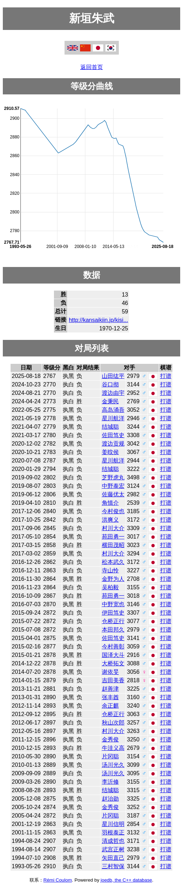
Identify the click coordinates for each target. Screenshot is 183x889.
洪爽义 (110, 520)
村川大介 (113, 528)
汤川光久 (113, 765)
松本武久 (113, 562)
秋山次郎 (113, 723)
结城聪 (110, 427)
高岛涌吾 (113, 410)
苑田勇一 (113, 537)
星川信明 (113, 824)
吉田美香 (113, 680)
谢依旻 (110, 672)
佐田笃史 (113, 435)
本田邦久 (113, 630)
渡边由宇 (113, 393)
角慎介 (110, 503)
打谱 (165, 376)
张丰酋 (110, 697)
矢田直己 (113, 858)
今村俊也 (113, 511)
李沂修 (110, 782)
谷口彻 (110, 384)
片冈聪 (110, 756)
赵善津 (110, 689)
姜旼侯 (110, 452)
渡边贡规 (113, 444)
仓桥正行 (113, 621)
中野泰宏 (113, 486)
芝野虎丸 (113, 477)
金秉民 (110, 401)
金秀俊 (110, 739)
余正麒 (110, 706)
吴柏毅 (110, 587)
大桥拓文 (113, 663)
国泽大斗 (113, 655)
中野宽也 (113, 604)
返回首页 (91, 67)
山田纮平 (113, 376)
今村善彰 (113, 646)
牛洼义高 (113, 748)
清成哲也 (113, 841)
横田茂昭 (113, 545)
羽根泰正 (113, 832)
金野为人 (113, 579)
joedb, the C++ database (126, 880)
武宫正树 (113, 849)
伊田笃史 (113, 613)
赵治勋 (110, 799)
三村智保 (113, 866)
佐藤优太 (113, 494)
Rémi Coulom (57, 880)
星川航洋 (113, 418)
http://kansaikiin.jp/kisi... (98, 320)
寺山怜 (110, 570)
